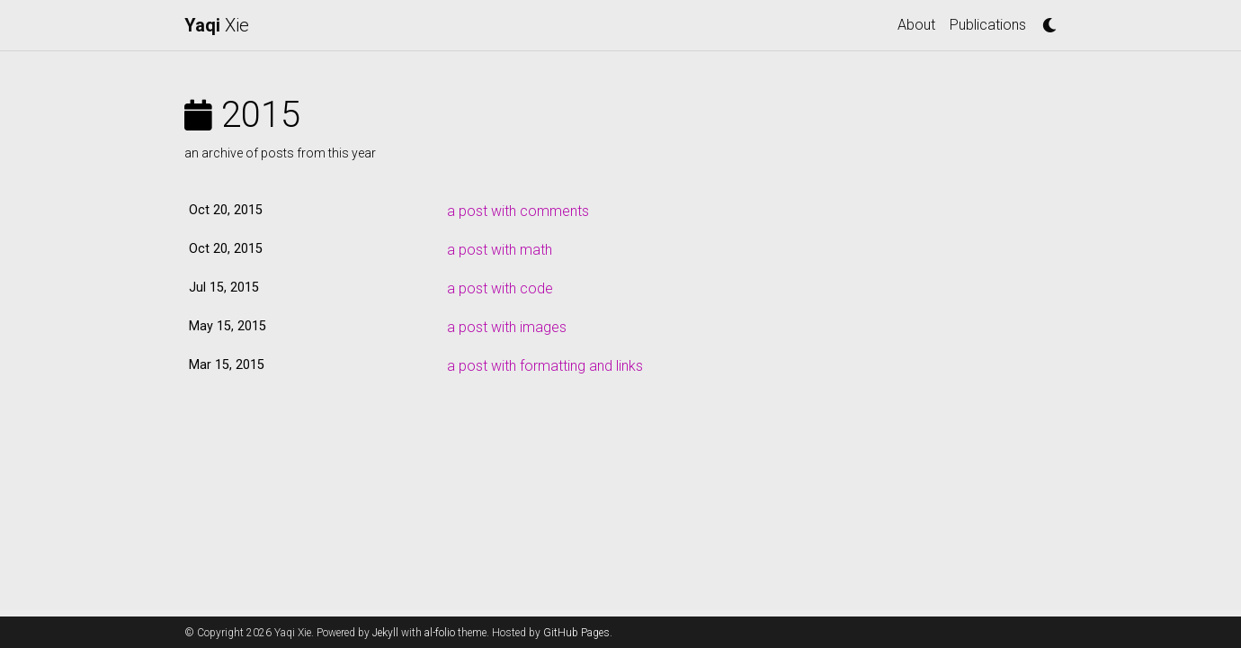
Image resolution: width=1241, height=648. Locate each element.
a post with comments (518, 211)
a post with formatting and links (545, 365)
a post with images (507, 327)
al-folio (439, 632)
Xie (216, 25)
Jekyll (385, 632)
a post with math (499, 249)
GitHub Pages (576, 632)
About (916, 24)
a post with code (500, 288)
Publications (988, 24)
